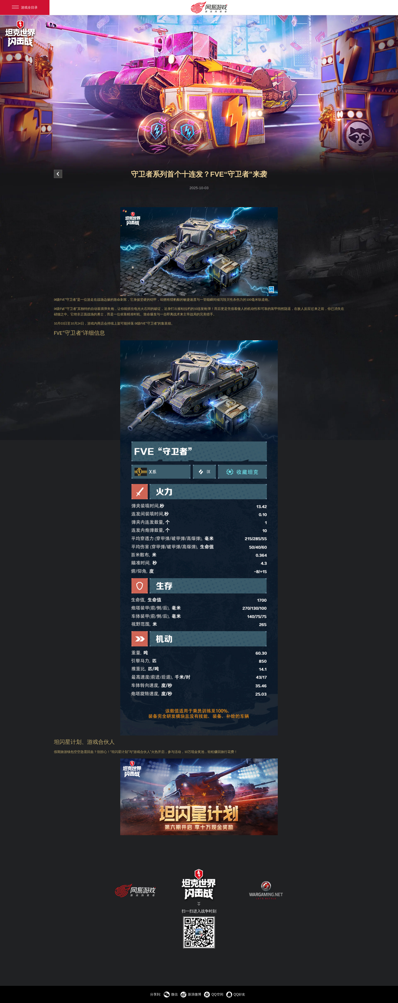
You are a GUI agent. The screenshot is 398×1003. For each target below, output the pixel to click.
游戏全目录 (25, 7)
